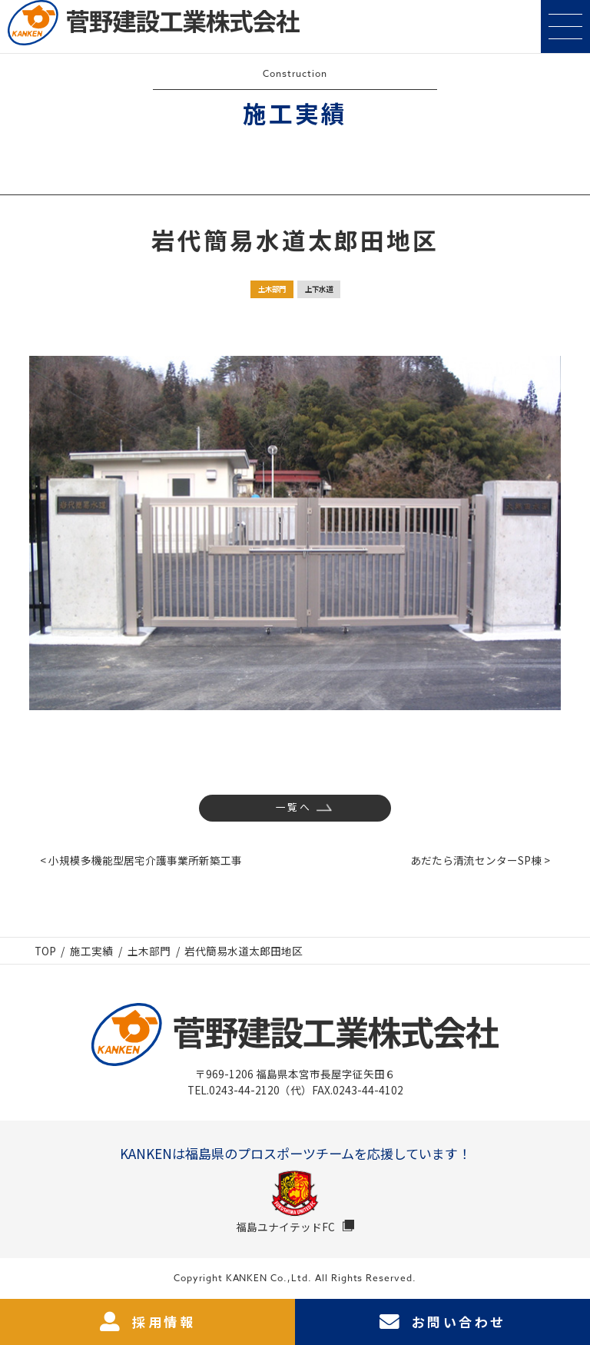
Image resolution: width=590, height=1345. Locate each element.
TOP (45, 950)
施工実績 (91, 950)
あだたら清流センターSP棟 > (480, 860)
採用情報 (147, 1322)
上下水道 (319, 289)
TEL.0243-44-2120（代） (249, 1090)
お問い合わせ (443, 1322)
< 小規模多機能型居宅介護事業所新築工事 (141, 860)
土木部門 (272, 289)
